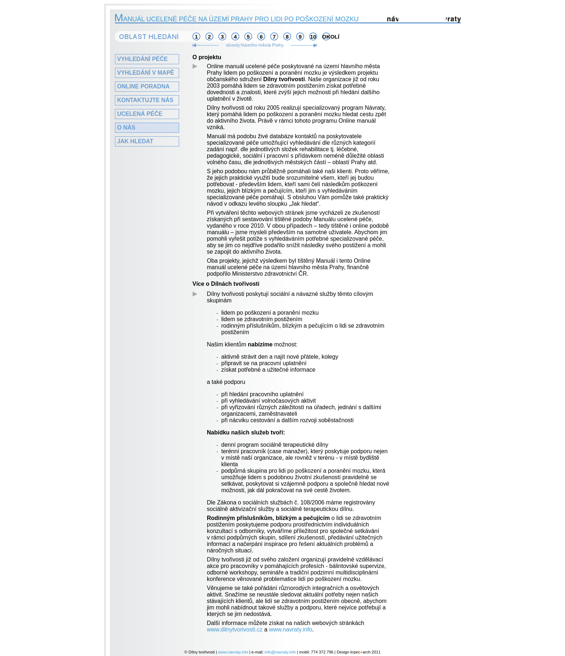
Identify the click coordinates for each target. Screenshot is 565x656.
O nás (126, 127)
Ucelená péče (139, 114)
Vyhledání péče (142, 59)
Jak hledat (135, 141)
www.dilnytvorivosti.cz (235, 629)
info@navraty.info (280, 652)
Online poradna (143, 86)
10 (313, 37)
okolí (326, 37)
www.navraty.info (290, 629)
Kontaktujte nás (145, 100)
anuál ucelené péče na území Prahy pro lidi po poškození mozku (237, 19)
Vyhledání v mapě (145, 73)
